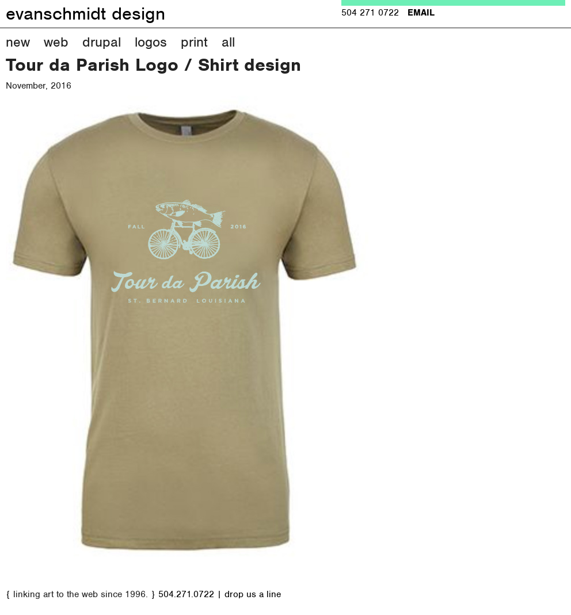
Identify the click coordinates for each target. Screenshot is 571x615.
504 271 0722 (370, 12)
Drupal (101, 42)
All (228, 42)
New (18, 42)
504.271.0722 (186, 594)
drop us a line (252, 594)
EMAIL (421, 12)
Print (194, 42)
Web (56, 42)
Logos (151, 42)
